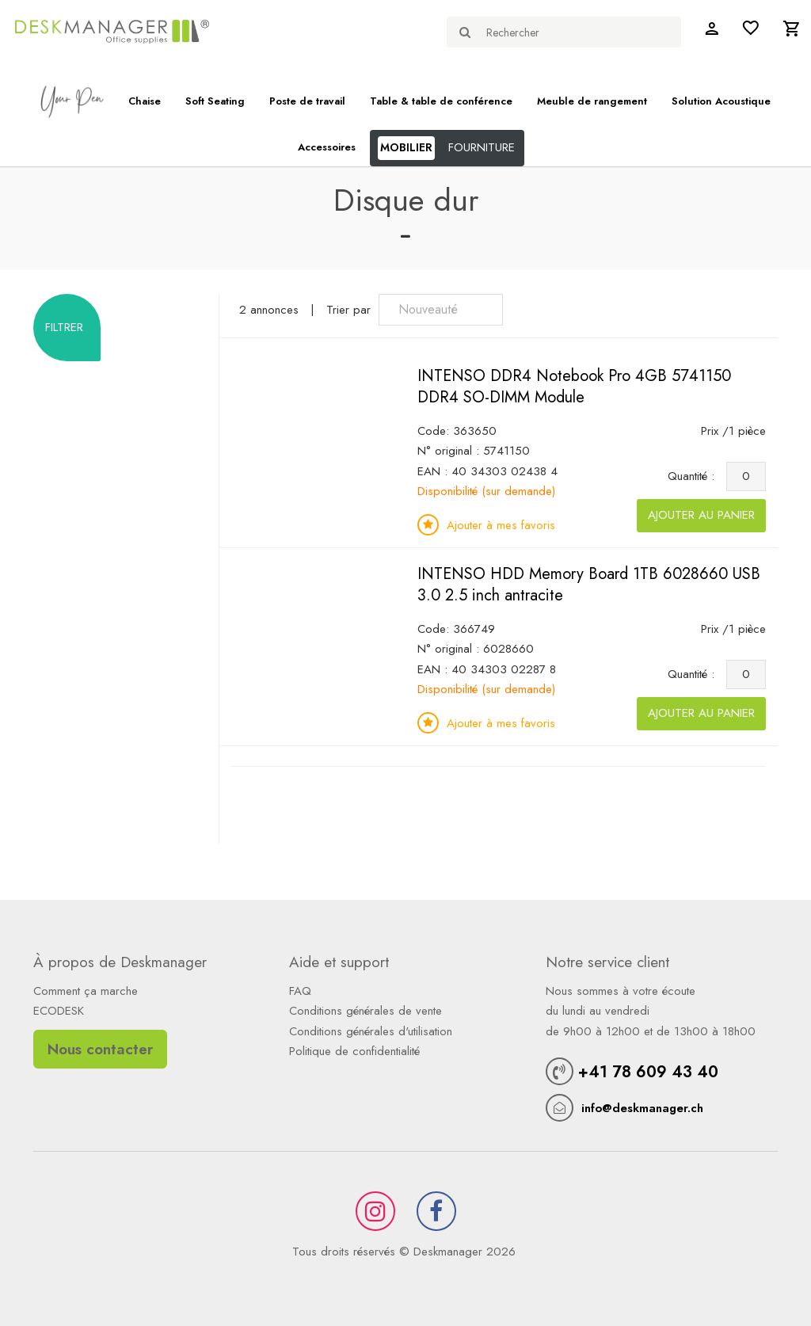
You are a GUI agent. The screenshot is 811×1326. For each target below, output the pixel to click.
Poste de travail (307, 101)
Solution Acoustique (721, 101)
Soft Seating (215, 101)
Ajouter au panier (701, 515)
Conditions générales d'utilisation (370, 1031)
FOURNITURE (481, 147)
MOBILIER (406, 147)
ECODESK (58, 1010)
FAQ (300, 991)
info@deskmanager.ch (642, 1108)
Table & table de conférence (441, 101)
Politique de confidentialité (354, 1051)
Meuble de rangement (592, 101)
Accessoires (327, 146)
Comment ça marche (85, 991)
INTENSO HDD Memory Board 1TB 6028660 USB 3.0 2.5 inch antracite (588, 585)
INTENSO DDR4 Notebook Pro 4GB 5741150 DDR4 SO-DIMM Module (574, 387)
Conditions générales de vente (365, 1010)
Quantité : (695, 476)
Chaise (144, 101)
